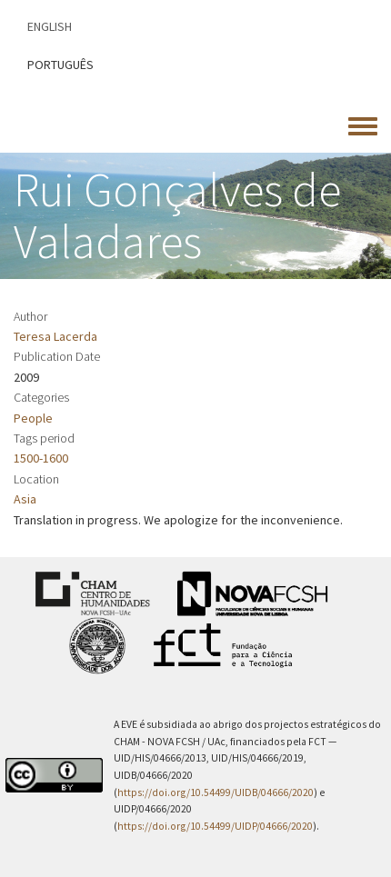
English (49, 26)
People (33, 418)
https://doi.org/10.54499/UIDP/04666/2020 (215, 826)
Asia (25, 499)
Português (60, 64)
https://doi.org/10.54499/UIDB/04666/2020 (215, 792)
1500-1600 (41, 458)
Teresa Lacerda (55, 336)
